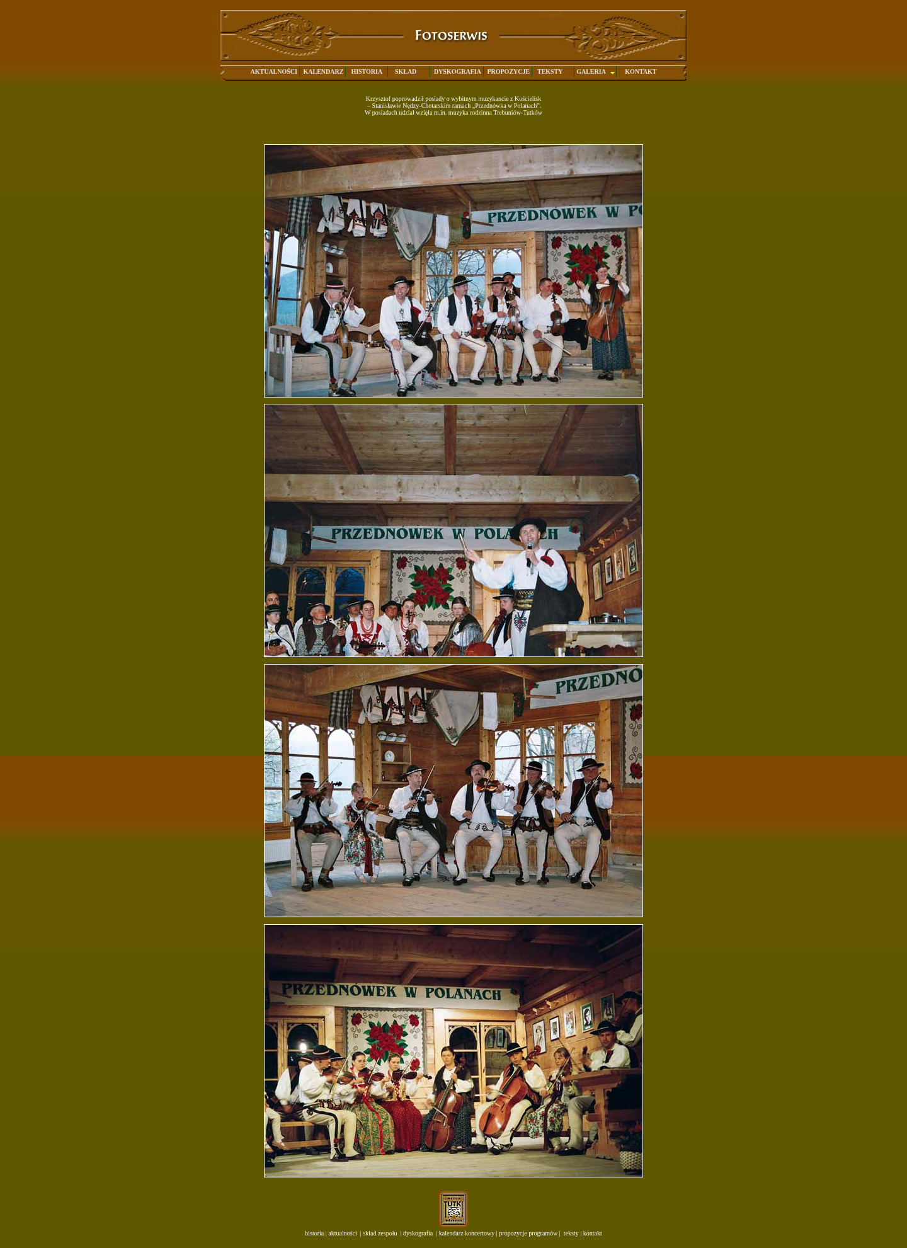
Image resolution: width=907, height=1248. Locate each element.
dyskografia (418, 1233)
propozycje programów (528, 1233)
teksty (570, 1233)
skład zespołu (380, 1233)
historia (314, 1233)
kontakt (592, 1233)
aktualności (342, 1233)
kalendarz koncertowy (467, 1233)
